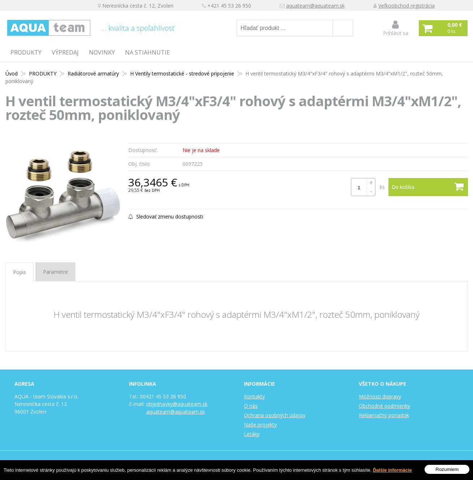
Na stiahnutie (147, 52)
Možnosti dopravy (380, 396)
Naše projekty (260, 424)
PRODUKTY (26, 52)
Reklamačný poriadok (384, 415)
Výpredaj (65, 52)
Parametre (55, 271)
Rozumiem (447, 469)
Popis (19, 272)
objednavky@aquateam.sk (176, 404)
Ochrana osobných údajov (274, 415)
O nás (251, 405)
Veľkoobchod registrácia (406, 5)
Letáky (251, 434)
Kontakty (254, 396)
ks (382, 186)
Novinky (102, 52)
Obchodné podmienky (384, 405)
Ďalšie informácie (392, 470)
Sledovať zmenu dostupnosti (165, 216)
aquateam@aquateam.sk (315, 5)
